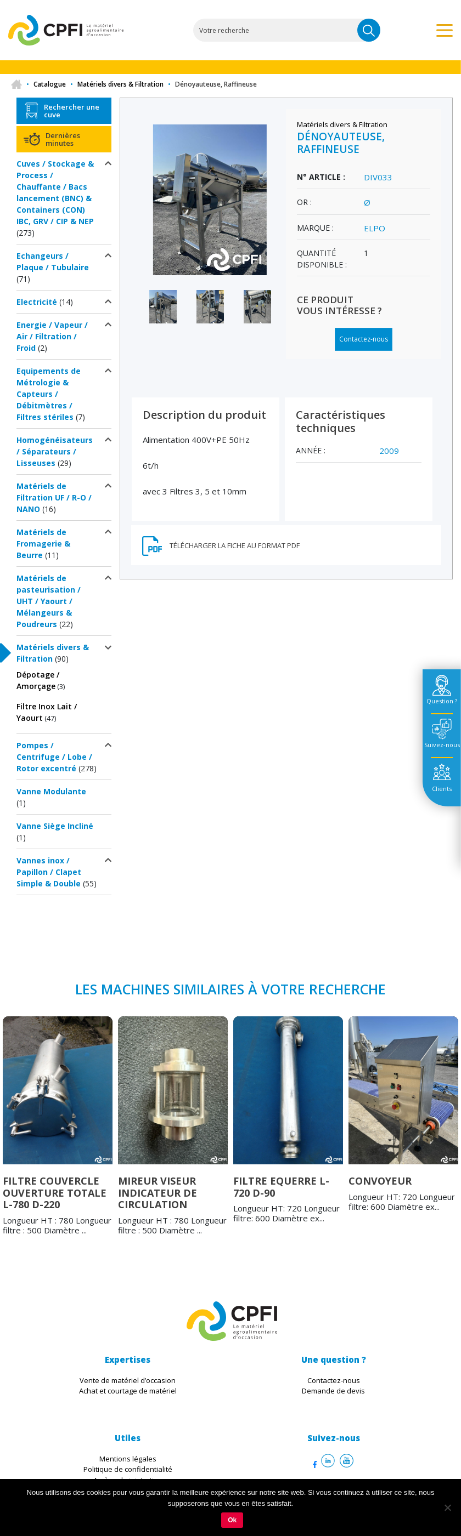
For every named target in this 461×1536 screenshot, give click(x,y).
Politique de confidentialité (127, 1469)
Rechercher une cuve (71, 111)
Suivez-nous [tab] (442, 745)
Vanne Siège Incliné (54, 826)
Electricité (36, 302)
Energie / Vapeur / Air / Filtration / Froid (52, 336)
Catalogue (49, 84)
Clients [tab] (442, 788)
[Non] (447, 1507)
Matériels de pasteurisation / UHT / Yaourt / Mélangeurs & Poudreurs (48, 601)
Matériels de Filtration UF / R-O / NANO (54, 497)
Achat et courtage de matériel (128, 1391)
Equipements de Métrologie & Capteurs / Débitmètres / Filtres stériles (48, 394)
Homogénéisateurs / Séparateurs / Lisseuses (54, 451)
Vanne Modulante (51, 791)
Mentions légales (127, 1459)
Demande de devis (333, 1391)
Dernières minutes (63, 139)
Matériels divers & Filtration (120, 84)
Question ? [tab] (441, 701)
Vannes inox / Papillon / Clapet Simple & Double (48, 872)
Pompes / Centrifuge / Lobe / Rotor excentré (54, 756)
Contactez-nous (363, 339)
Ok (232, 1520)
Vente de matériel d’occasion (128, 1380)
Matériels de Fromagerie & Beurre (43, 543)
